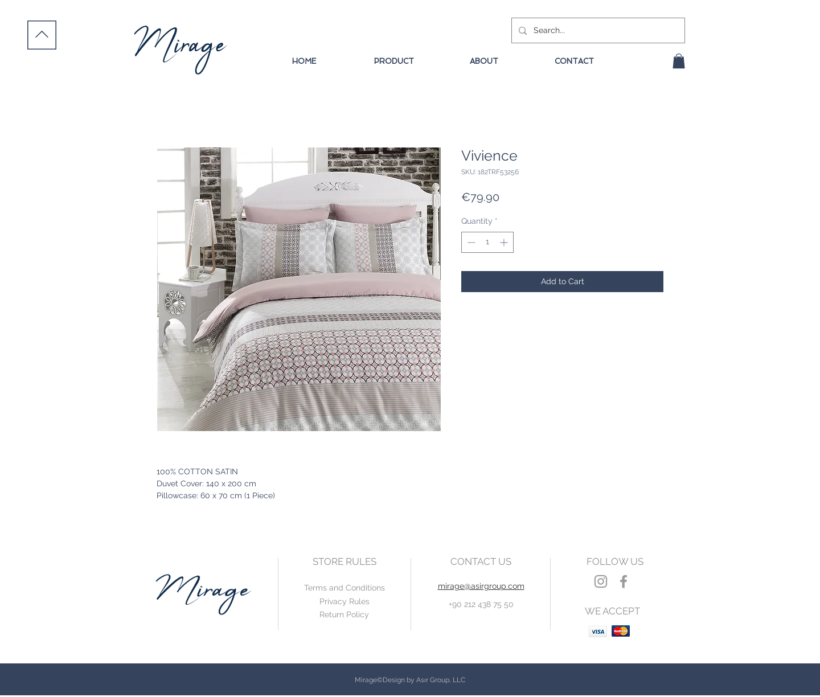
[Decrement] (470, 242)
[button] (679, 61)
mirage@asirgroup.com (481, 586)
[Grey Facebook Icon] (623, 581)
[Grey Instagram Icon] (600, 581)
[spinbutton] (487, 242)
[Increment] (505, 242)
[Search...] (597, 30)
